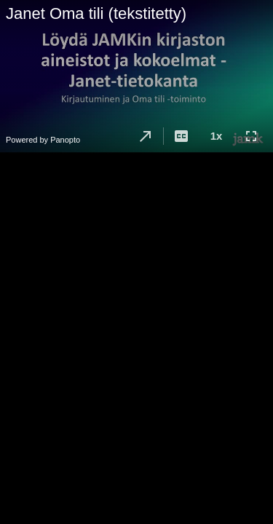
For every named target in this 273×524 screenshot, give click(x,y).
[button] (145, 136)
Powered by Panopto (43, 139)
